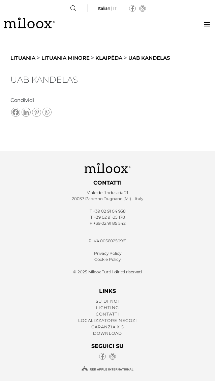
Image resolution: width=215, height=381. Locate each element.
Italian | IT (107, 8)
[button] (207, 24)
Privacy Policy (107, 253)
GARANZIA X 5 (107, 326)
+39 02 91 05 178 (109, 217)
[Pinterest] (36, 112)
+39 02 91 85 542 (109, 223)
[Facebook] (15, 112)
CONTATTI (107, 314)
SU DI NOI (107, 301)
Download (107, 333)
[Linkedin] (26, 112)
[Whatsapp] (47, 112)
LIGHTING (107, 307)
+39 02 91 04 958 (109, 211)
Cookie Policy (107, 259)
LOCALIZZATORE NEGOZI (107, 320)
